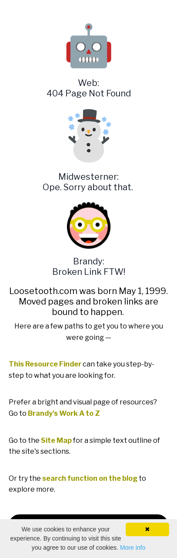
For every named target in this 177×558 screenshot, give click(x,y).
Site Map (56, 440)
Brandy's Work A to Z (64, 413)
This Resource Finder (45, 364)
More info (132, 547)
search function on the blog (89, 478)
